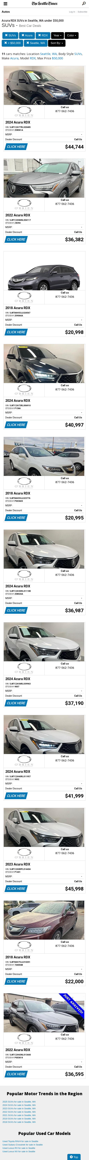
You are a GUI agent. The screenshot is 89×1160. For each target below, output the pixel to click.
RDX (43, 35)
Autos (6, 11)
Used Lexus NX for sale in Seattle (19, 1151)
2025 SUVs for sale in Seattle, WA (19, 1101)
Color (71, 35)
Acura (26, 35)
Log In (72, 11)
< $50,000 (12, 43)
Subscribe (82, 11)
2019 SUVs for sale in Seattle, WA (19, 1118)
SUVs (10, 35)
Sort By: (57, 43)
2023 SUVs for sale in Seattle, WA (19, 1108)
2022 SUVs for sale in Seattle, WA (19, 1112)
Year (57, 35)
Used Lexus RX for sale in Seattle (19, 1148)
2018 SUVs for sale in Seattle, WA (19, 1122)
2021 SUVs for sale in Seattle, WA (19, 1115)
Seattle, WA (35, 43)
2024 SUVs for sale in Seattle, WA (19, 1105)
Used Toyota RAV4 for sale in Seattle (20, 1141)
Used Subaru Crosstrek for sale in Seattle (23, 1144)
